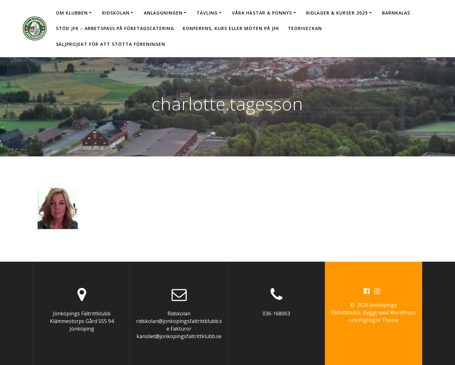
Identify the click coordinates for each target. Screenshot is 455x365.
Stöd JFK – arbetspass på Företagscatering (115, 28)
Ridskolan (116, 13)
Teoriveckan (305, 28)
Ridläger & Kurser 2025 (337, 13)
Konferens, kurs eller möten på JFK (231, 28)
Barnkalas (396, 13)
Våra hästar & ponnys (262, 13)
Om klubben (72, 13)
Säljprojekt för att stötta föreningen (110, 44)
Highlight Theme (378, 320)
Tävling (207, 13)
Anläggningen (163, 13)
